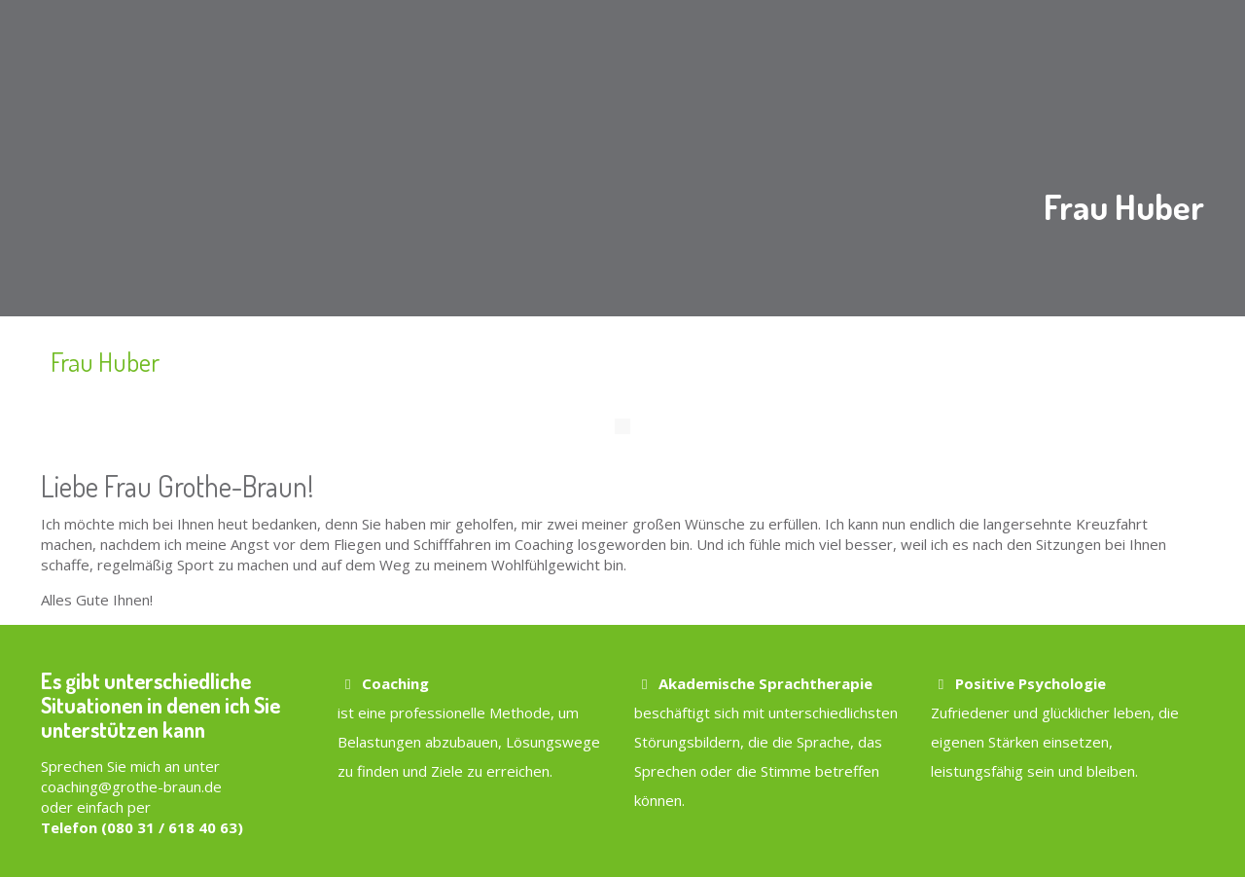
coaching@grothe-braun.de (131, 786)
